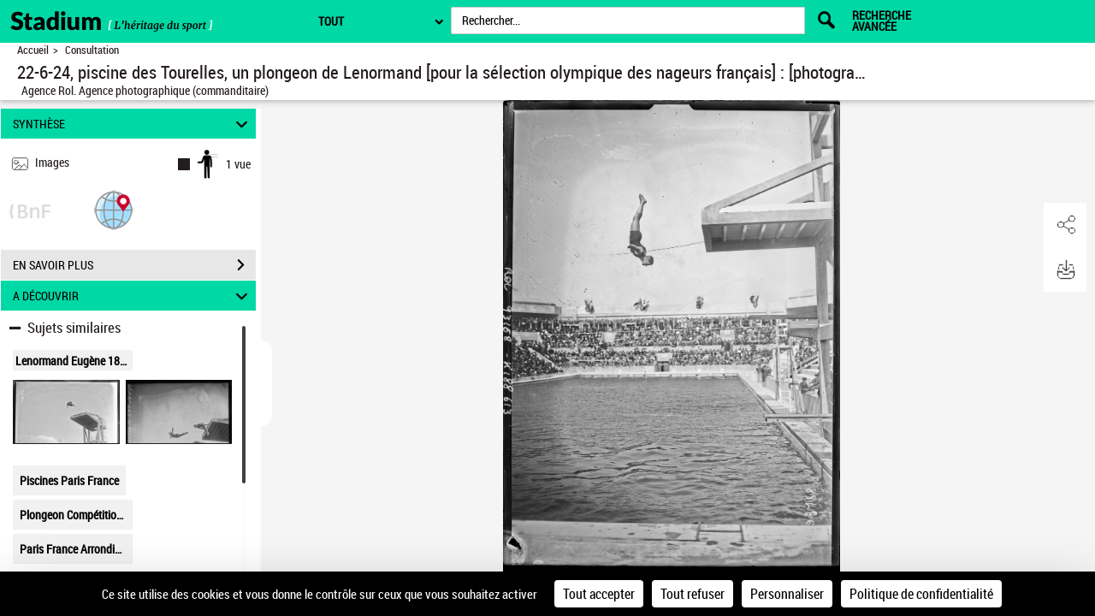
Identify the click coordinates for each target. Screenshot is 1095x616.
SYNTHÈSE (133, 124)
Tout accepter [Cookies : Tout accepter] (599, 593)
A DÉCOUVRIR (133, 296)
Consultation (92, 50)
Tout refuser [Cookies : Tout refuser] (692, 593)
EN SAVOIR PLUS (134, 265)
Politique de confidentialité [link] (921, 593)
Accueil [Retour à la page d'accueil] (33, 50)
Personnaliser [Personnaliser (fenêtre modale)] (787, 593)
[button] (113, 209)
